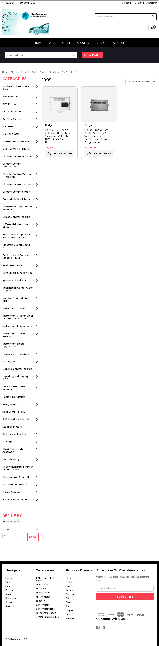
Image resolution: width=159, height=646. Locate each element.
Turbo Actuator (12, 491)
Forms (52, 42)
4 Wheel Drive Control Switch (16, 88)
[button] (20, 529)
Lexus (69, 614)
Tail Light (8, 441)
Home (39, 42)
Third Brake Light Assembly (13, 450)
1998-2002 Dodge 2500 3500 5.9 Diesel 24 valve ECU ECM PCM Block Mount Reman (58, 136)
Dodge (69, 582)
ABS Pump (9, 104)
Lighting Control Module (17, 368)
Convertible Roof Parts (16, 199)
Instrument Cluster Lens (17, 325)
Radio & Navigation (13, 396)
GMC (68, 602)
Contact (118, 42)
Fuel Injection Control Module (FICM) (15, 256)
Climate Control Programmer (12, 165)
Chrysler (70, 594)
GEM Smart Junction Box (17, 272)
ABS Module (10, 96)
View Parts (93, 55)
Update (33, 537)
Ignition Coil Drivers (14, 280)
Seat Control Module (15, 411)
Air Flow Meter (11, 118)
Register (152, 3)
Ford (68, 586)
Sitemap (9, 606)
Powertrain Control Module (13, 388)
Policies (66, 42)
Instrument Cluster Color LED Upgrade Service (17, 317)
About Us (83, 42)
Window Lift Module (14, 499)
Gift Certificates (25, 3)
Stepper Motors (12, 426)
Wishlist (8, 3)
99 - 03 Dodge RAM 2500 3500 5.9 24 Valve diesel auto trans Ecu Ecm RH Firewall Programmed (98, 136)
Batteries (8, 126)
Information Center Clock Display (17, 289)
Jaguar (69, 610)
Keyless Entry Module (15, 353)
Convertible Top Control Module (17, 208)
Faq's (7, 582)
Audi (68, 606)
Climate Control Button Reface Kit (16, 175)
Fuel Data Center (12, 265)
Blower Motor (10, 133)
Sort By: (130, 81)
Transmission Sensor (14, 484)
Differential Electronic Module (15, 226)
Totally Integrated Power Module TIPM (17, 468)
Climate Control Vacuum (17, 184)
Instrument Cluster (14, 308)
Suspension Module (14, 434)
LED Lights (8, 361)
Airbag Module (11, 111)
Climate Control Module (17, 156)
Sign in (140, 3)
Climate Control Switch (16, 191)
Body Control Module (15, 148)
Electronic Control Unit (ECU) (16, 246)
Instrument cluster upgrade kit (14, 345)
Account (126, 3)
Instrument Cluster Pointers (14, 335)
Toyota (69, 590)
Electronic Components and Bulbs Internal (16, 236)
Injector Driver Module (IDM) (16, 299)
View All (70, 618)
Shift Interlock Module (16, 419)
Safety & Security (12, 404)
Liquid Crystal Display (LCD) (15, 378)
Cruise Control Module (16, 216)
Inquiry (8, 578)
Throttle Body (11, 459)
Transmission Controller (17, 477)
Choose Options (60, 153)
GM (67, 598)
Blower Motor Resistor (16, 141)
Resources (101, 42)
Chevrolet (70, 578)
